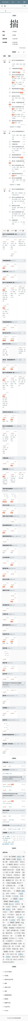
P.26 (7, 749)
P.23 (24, 828)
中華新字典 (15, 72)
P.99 (24, 784)
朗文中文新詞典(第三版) (18, 74)
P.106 (24, 790)
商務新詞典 (14, 220)
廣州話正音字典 (16, 92)
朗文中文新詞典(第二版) (18, 107)
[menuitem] (14, 971)
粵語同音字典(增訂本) (17, 120)
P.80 (24, 801)
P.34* (23, 815)
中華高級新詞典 (16, 68)
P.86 (24, 806)
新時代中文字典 (16, 96)
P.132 (7, 738)
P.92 (6, 494)
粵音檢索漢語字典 (16, 88)
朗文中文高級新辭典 (17, 178)
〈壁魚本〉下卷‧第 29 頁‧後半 (18, 836)
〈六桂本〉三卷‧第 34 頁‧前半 (18, 838)
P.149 (24, 766)
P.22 (7, 637)
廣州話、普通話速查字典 (18, 102)
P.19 (16, 637)
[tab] (5, 11)
